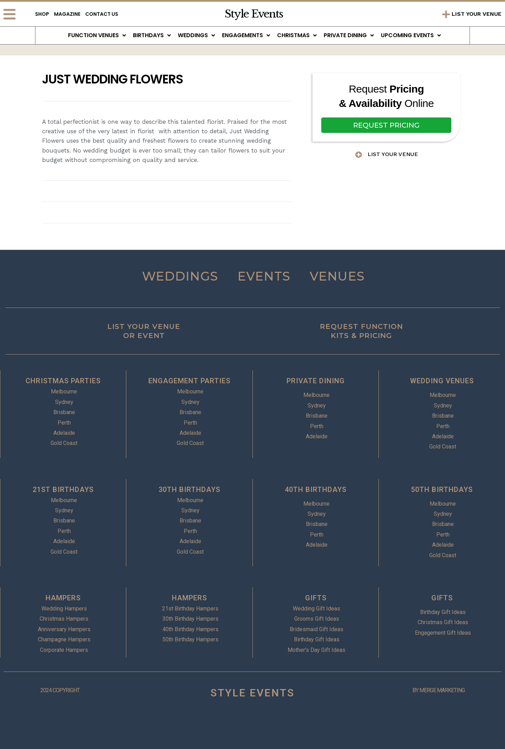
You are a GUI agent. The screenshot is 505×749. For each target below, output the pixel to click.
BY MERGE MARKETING (438, 690)
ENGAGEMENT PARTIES (189, 381)
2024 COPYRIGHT (60, 690)
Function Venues (97, 35)
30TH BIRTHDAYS (189, 489)
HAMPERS (63, 598)
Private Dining (349, 35)
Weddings (196, 35)
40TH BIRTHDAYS (315, 489)
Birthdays (152, 35)
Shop (42, 14)
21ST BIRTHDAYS (63, 489)
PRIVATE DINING (316, 381)
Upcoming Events (411, 35)
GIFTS (315, 598)
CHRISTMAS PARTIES (63, 381)
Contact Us (101, 14)
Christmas (297, 35)
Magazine (67, 14)
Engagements (246, 35)
